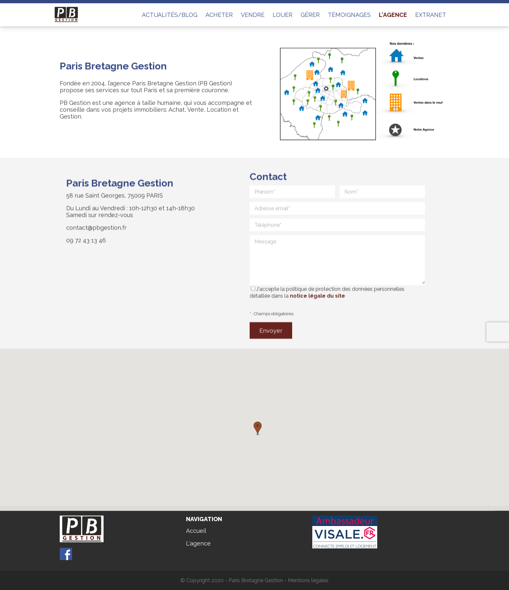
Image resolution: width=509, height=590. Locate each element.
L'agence (198, 543)
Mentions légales (308, 580)
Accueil (196, 530)
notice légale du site (317, 309)
